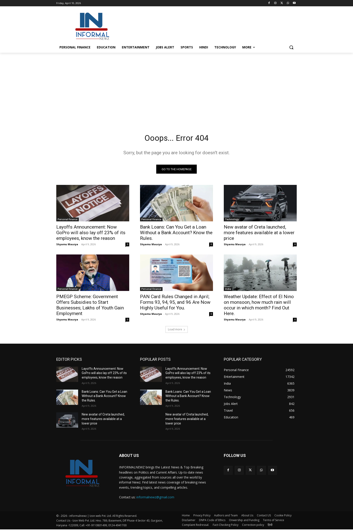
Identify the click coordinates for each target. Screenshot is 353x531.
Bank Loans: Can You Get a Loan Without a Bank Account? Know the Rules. (176, 234)
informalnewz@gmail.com (155, 499)
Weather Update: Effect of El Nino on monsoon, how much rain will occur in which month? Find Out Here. (259, 306)
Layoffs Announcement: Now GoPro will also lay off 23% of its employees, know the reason (90, 234)
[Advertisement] (210, 26)
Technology (232, 220)
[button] (291, 47)
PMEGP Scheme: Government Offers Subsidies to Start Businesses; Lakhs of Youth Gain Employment (90, 306)
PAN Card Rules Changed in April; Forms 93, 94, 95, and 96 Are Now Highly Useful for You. (175, 303)
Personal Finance (67, 220)
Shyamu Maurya (67, 245)
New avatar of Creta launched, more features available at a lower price (259, 234)
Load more (176, 331)
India (228, 290)
